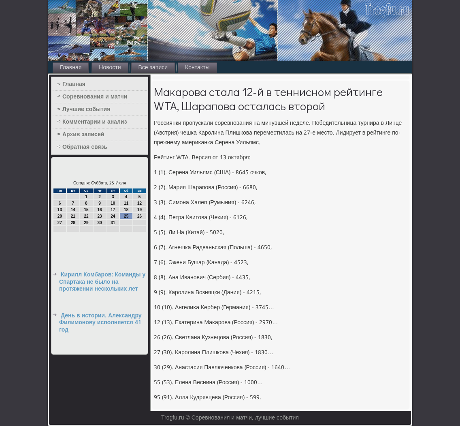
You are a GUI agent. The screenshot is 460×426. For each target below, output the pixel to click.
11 (126, 203)
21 (73, 216)
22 (86, 216)
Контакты (197, 68)
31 (113, 222)
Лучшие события (86, 109)
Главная (70, 68)
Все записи (153, 68)
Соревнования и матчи (94, 97)
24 (113, 216)
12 (139, 203)
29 (86, 222)
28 (73, 222)
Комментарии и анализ (94, 122)
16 (99, 210)
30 (99, 222)
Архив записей (83, 134)
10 (113, 203)
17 (113, 210)
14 (73, 210)
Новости (110, 68)
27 (60, 222)
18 (126, 210)
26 (139, 216)
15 (86, 210)
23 (99, 216)
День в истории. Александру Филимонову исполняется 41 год (100, 323)
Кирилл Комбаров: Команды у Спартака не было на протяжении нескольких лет (102, 282)
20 (60, 216)
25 (126, 216)
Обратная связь (84, 147)
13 (60, 210)
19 (139, 210)
